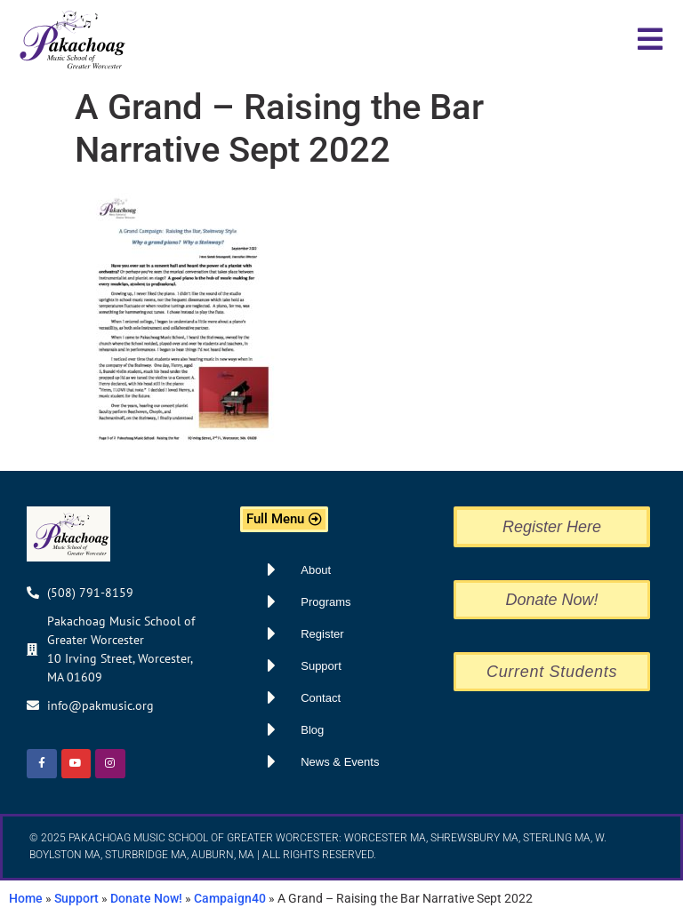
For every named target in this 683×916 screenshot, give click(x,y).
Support (76, 898)
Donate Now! (146, 898)
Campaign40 (230, 898)
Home (26, 898)
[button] (649, 39)
